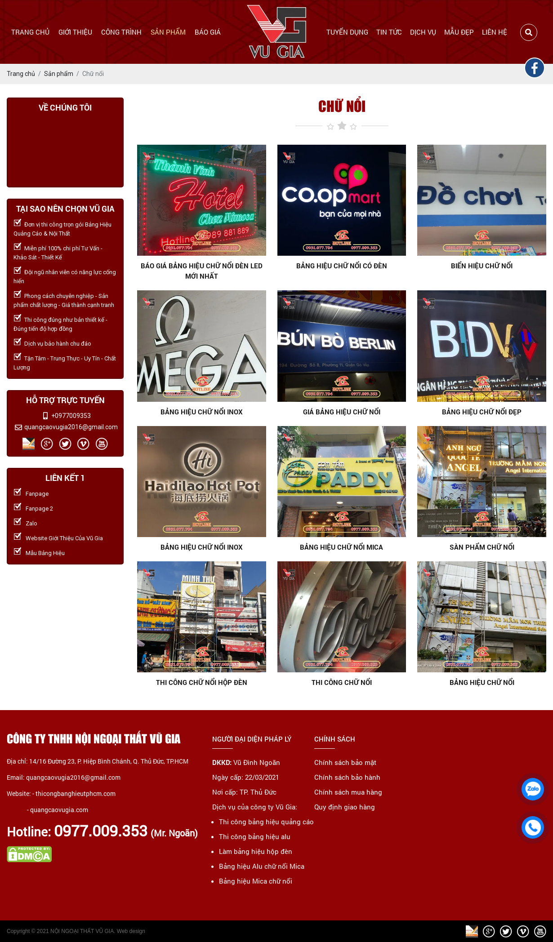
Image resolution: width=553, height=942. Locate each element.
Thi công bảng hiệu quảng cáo (266, 821)
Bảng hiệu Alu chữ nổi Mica (261, 866)
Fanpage (37, 493)
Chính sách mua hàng (348, 791)
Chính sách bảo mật (345, 762)
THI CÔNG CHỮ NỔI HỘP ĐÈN (201, 682)
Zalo (31, 523)
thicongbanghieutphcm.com (76, 793)
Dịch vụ (423, 31)
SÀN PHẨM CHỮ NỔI (482, 546)
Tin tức (389, 31)
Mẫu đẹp (459, 31)
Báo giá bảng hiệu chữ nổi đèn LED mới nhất (202, 270)
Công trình (121, 31)
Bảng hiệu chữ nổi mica (341, 546)
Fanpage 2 (39, 508)
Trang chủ (30, 31)
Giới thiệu (75, 31)
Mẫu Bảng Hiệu (45, 553)
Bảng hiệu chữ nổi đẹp (482, 411)
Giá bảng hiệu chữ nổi (341, 411)
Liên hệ (494, 31)
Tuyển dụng (347, 31)
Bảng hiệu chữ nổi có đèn (341, 265)
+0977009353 (71, 415)
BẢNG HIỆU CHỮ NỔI (482, 682)
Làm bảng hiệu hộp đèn (255, 851)
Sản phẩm (168, 31)
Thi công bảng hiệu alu (254, 836)
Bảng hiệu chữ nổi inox (202, 411)
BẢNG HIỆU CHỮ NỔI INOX (202, 546)
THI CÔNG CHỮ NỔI (342, 682)
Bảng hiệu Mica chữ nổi (255, 880)
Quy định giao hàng (344, 806)
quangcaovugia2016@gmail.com (71, 427)
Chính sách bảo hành (347, 777)
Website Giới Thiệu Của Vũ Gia (64, 538)
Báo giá (208, 31)
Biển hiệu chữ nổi (482, 265)
